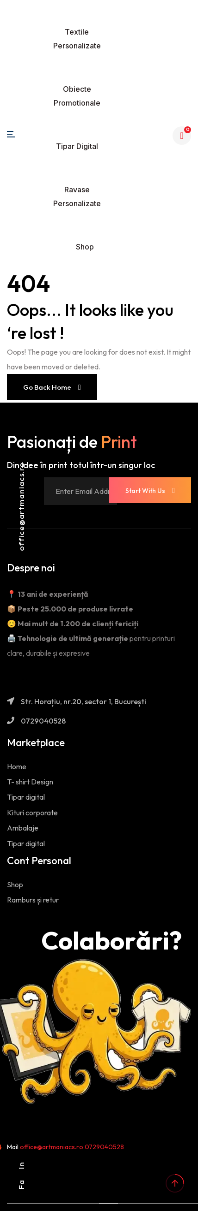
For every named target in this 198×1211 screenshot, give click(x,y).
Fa (21, 1184)
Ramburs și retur (33, 899)
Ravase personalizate (77, 196)
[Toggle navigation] (85, 7)
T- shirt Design (30, 781)
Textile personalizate (77, 38)
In (21, 1165)
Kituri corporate (32, 812)
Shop (85, 246)
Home (16, 766)
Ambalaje (22, 827)
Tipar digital (77, 146)
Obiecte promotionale (77, 95)
